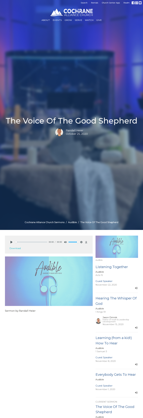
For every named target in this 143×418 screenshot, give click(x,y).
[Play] (11, 242)
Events (57, 20)
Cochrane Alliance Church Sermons (45, 222)
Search (84, 3)
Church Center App (111, 3)
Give (99, 20)
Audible (72, 222)
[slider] (31, 242)
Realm (126, 3)
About (46, 20)
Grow (68, 20)
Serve (78, 20)
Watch (89, 20)
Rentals (94, 3)
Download (15, 248)
